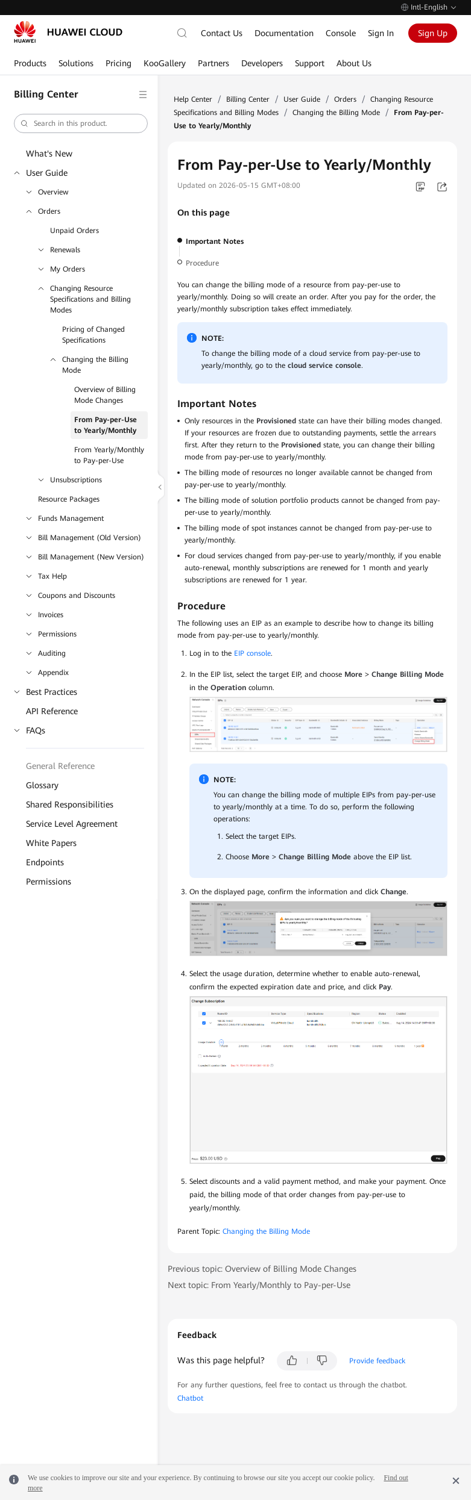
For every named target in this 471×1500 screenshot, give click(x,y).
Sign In (381, 33)
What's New (49, 153)
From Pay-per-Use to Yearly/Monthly (105, 425)
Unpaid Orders (74, 230)
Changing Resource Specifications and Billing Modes (90, 299)
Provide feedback (377, 1361)
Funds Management (71, 518)
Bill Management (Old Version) (89, 538)
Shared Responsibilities (69, 804)
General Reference (60, 766)
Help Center (193, 99)
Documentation (284, 33)
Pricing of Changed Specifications (93, 334)
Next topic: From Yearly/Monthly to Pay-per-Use (259, 1285)
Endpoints (45, 862)
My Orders (67, 269)
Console (341, 33)
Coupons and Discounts (76, 595)
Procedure (202, 263)
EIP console (252, 653)
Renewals (65, 250)
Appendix (53, 672)
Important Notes (215, 241)
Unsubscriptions (76, 480)
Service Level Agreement (72, 824)
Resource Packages (69, 499)
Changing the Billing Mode (95, 365)
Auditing (52, 653)
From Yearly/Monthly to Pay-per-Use (109, 455)
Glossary (42, 785)
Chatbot (190, 1398)
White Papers (51, 843)
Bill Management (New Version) (91, 557)
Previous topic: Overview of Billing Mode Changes (262, 1269)
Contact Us (221, 33)
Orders (49, 211)
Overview (53, 192)
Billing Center (248, 99)
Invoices (50, 615)
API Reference (52, 711)
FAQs (35, 730)
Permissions (57, 634)
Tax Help (52, 576)
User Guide (47, 173)
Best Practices (51, 692)
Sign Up (432, 33)
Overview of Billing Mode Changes (105, 395)
